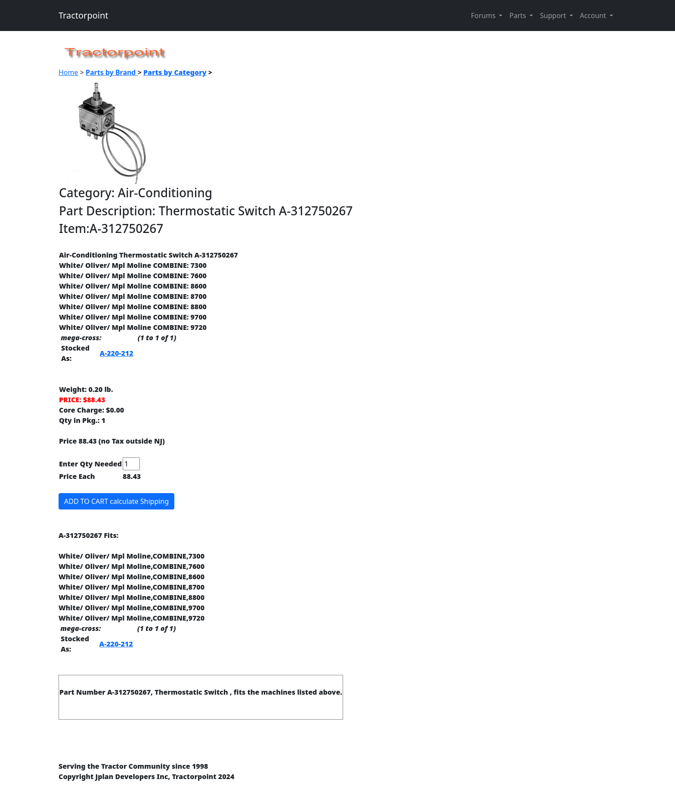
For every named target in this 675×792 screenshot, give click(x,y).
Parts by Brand (112, 72)
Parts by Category (175, 72)
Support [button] (554, 15)
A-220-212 (116, 353)
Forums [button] (484, 15)
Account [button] (594, 15)
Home (68, 72)
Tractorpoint (83, 15)
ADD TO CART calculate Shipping (116, 501)
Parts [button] (518, 15)
